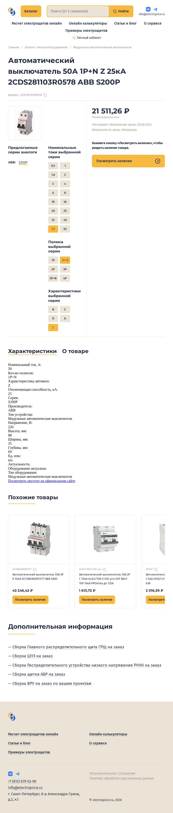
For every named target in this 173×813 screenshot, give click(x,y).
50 (53, 229)
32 (53, 220)
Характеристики (32, 351)
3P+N (53, 278)
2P (53, 269)
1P (53, 260)
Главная (13, 47)
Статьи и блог (125, 23)
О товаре (75, 351)
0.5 (53, 165)
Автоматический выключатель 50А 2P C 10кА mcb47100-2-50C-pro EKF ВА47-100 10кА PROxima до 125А (104, 579)
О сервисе (153, 23)
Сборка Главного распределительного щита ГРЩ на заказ (68, 646)
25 (65, 210)
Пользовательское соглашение (112, 773)
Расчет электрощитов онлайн (37, 23)
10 (53, 201)
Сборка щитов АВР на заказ (38, 674)
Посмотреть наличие (128, 161)
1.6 (53, 174)
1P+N (65, 260)
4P (65, 278)
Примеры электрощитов (86, 30)
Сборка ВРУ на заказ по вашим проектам (51, 683)
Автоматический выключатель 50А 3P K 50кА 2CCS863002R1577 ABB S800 (38, 577)
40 (65, 220)
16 (65, 201)
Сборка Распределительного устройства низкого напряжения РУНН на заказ (86, 665)
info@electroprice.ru (152, 14)
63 (65, 229)
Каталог (31, 11)
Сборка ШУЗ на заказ (32, 656)
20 (53, 210)
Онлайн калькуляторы (88, 23)
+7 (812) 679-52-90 (22, 781)
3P (65, 269)
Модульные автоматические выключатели (102, 47)
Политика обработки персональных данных (121, 778)
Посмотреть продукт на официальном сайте (41, 481)
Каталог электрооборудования (46, 47)
